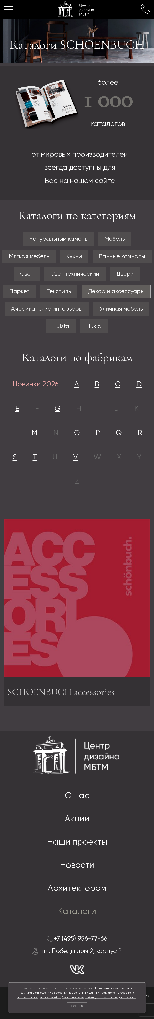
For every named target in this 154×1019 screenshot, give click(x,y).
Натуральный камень (58, 239)
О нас (77, 796)
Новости (77, 865)
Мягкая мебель (29, 256)
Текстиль (59, 291)
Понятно (77, 1006)
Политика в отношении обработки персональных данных (59, 992)
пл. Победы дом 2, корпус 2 (82, 951)
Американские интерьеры (47, 309)
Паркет (20, 291)
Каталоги (77, 911)
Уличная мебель (121, 309)
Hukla (93, 326)
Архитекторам (77, 888)
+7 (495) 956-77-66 (80, 939)
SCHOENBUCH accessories (60, 693)
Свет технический (74, 274)
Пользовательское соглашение (116, 988)
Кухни (74, 256)
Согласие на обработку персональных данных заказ (99, 997)
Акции (77, 819)
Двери (125, 274)
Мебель (114, 239)
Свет (26, 274)
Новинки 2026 (35, 384)
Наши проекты (77, 842)
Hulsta (61, 326)
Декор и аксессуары (116, 291)
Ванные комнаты (122, 256)
